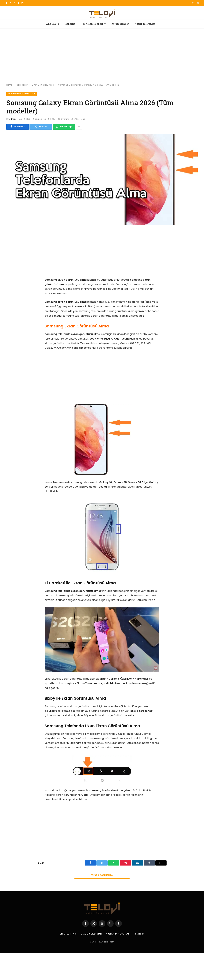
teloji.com (109, 941)
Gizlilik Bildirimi (91, 933)
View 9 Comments (102, 875)
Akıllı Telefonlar (145, 23)
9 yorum (63, 119)
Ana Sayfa (52, 23)
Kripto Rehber (120, 23)
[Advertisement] (102, 56)
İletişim (139, 933)
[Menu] (7, 13)
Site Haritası (68, 933)
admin (12, 119)
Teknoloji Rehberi (92, 23)
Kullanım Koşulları (118, 933)
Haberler (70, 23)
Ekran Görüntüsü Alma (21, 93)
